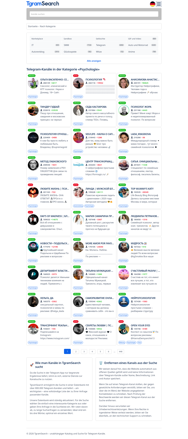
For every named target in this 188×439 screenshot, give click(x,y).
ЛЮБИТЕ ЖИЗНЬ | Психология (59, 191)
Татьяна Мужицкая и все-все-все (106, 274)
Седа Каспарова (95, 108)
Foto (141, 346)
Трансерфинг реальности (56, 329)
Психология (95, 80)
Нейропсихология (143, 301)
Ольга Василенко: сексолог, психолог (65, 80)
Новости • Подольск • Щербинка (61, 246)
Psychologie (33, 98)
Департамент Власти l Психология (63, 274)
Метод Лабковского (53, 163)
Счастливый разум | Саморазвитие (154, 274)
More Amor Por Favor (101, 246)
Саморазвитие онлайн (100, 301)
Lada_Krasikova (141, 136)
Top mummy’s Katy (142, 191)
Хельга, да (46, 301)
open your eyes (140, 329)
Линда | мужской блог (100, 191)
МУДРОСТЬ (139, 246)
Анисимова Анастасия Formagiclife (156, 80)
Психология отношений (56, 136)
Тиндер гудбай (49, 108)
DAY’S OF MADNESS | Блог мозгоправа (63, 218)
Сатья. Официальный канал (149, 163)
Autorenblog (79, 208)
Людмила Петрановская (147, 218)
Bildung (122, 346)
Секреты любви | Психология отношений (113, 329)
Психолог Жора (141, 108)
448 (122, 355)
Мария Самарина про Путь (102, 218)
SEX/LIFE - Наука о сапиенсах (103, 136)
